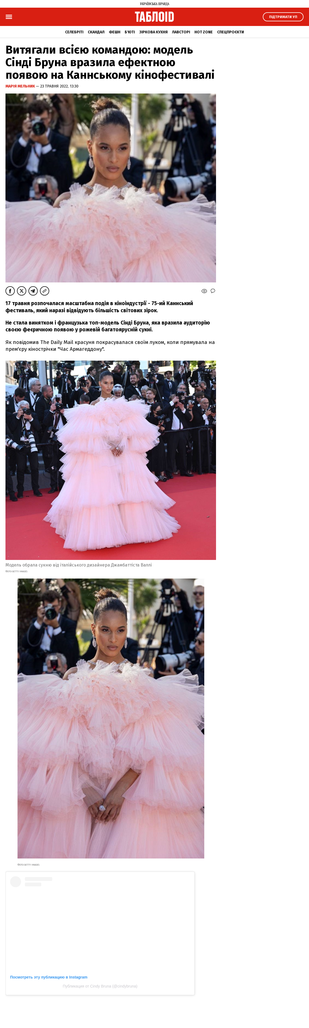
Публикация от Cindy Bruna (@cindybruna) (100, 986)
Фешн (114, 32)
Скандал (96, 32)
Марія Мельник (20, 86)
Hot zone (203, 32)
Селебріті (74, 32)
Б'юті (130, 32)
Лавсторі (181, 32)
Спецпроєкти (230, 32)
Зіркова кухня (153, 32)
